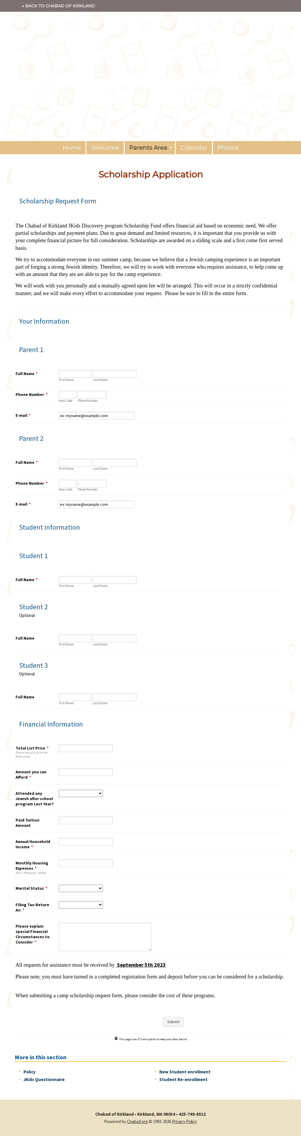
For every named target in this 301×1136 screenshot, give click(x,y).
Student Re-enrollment (183, 1079)
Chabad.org (137, 1121)
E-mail (23, 415)
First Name (66, 380)
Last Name (100, 380)
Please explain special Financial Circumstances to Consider (33, 934)
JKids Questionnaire (44, 1079)
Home (72, 147)
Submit (173, 1021)
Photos (228, 147)
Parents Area (148, 147)
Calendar (193, 147)
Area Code (65, 401)
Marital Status (31, 888)
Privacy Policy (184, 1121)
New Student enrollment (184, 1072)
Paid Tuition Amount (27, 822)
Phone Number (31, 394)
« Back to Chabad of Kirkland (58, 6)
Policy (30, 1072)
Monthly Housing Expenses (32, 865)
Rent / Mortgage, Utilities (31, 873)
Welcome (105, 147)
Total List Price (32, 748)
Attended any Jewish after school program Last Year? (35, 799)
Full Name (27, 373)
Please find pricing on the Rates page (32, 754)
